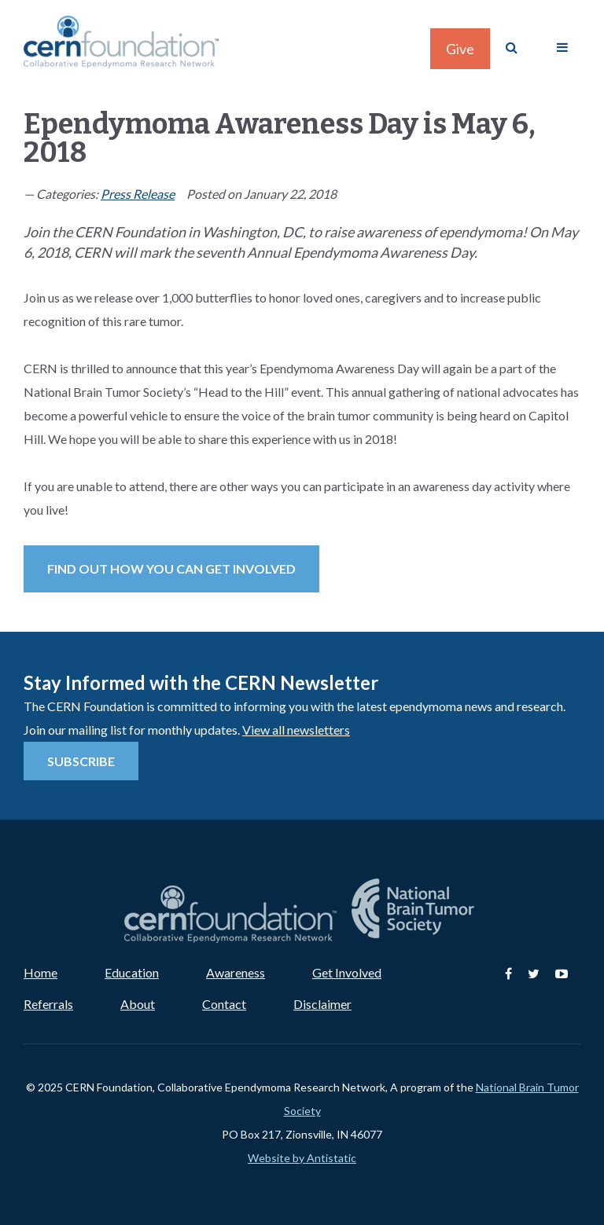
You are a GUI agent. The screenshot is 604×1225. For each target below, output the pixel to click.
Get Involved (346, 972)
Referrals (48, 1003)
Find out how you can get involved (171, 568)
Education (132, 972)
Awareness (235, 972)
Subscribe (81, 761)
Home (40, 972)
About (137, 1003)
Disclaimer (322, 1003)
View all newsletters (296, 729)
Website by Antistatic (302, 1157)
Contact (224, 1003)
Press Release (138, 193)
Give (460, 48)
